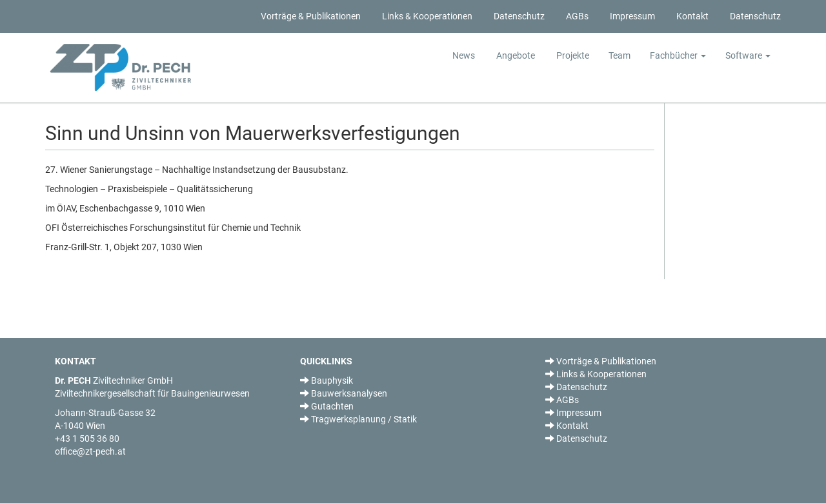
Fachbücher (678, 55)
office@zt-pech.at (90, 451)
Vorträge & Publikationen (310, 16)
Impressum (631, 16)
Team (619, 55)
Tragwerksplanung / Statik (358, 419)
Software (748, 55)
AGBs (576, 16)
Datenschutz (518, 16)
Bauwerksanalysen (343, 393)
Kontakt (691, 16)
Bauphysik (326, 380)
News (463, 55)
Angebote (514, 55)
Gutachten (327, 406)
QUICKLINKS (326, 361)
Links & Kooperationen (426, 16)
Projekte (571, 55)
